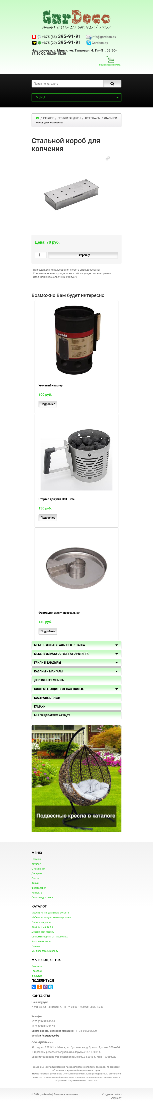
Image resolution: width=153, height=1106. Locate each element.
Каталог (36, 864)
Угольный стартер (51, 385)
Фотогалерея (39, 888)
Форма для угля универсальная (59, 612)
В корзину (83, 255)
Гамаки (36, 946)
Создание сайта (111, 1094)
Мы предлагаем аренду (45, 951)
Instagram (37, 975)
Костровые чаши (41, 941)
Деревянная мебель (43, 931)
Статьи (35, 878)
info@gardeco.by (104, 37)
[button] (108, 158)
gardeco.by (46, 1094)
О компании (38, 868)
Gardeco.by (100, 43)
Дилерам (37, 873)
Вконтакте (37, 966)
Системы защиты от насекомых (50, 936)
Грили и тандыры (47, 662)
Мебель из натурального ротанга (50, 912)
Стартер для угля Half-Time (57, 499)
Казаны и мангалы (42, 927)
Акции (35, 883)
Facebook (37, 971)
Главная (36, 859)
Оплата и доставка (42, 897)
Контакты (37, 892)
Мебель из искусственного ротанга (51, 917)
